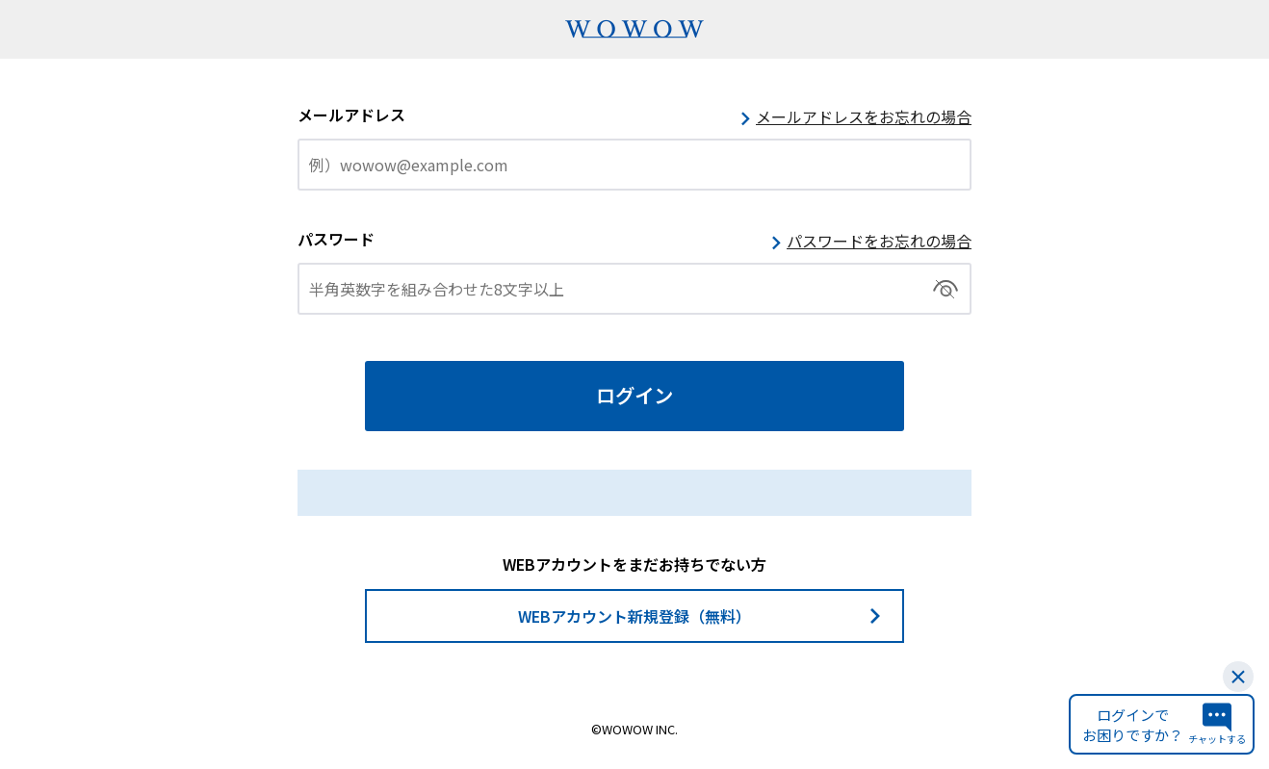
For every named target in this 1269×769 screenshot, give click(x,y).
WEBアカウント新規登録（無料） (634, 616)
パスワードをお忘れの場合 (879, 240)
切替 (946, 289)
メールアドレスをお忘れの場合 (863, 116)
